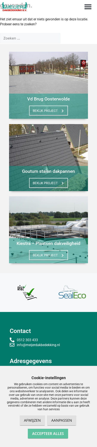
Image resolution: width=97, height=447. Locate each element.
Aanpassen (61, 420)
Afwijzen (32, 420)
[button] (88, 6)
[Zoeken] (66, 38)
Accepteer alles (48, 433)
